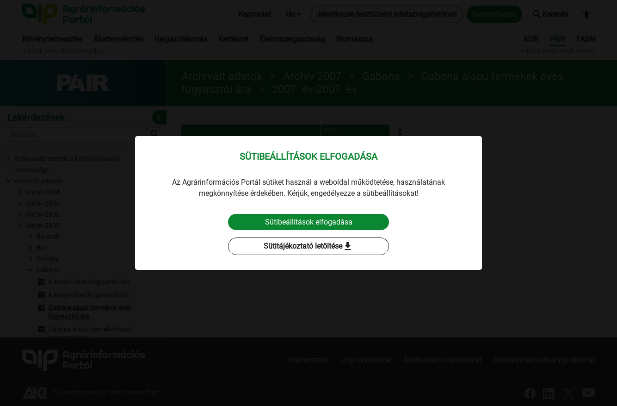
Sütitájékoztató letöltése (308, 246)
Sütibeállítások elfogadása (308, 222)
